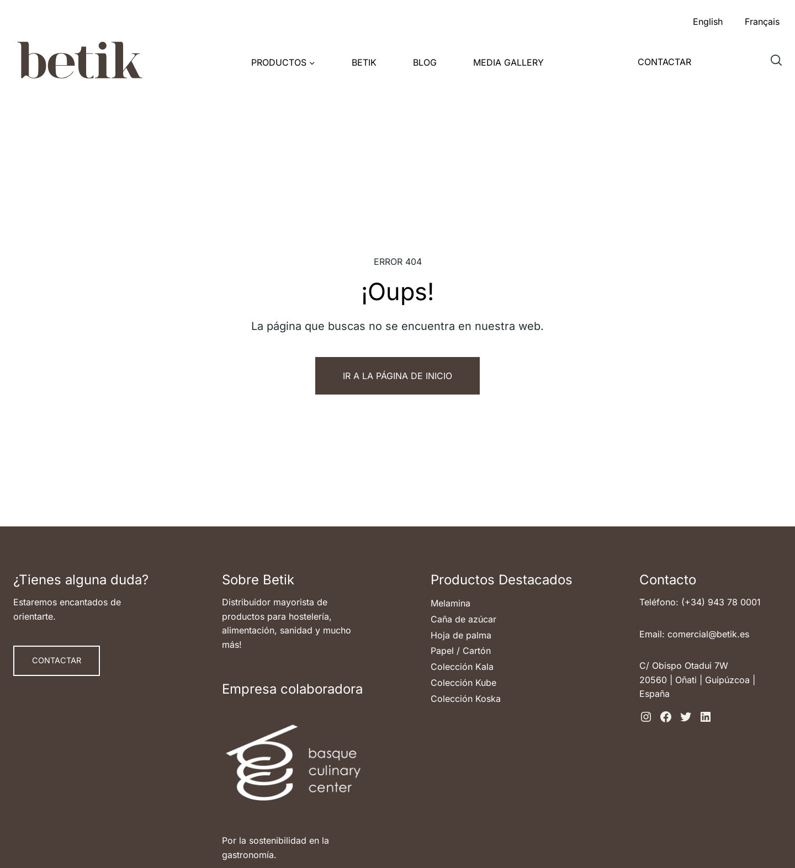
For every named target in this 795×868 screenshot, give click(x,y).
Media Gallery (508, 62)
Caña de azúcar (463, 619)
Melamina (450, 603)
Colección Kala (462, 666)
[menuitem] (708, 19)
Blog (425, 62)
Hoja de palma (461, 635)
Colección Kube (463, 682)
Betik (364, 62)
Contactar (664, 61)
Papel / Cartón (461, 650)
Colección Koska (466, 698)
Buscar (779, 64)
